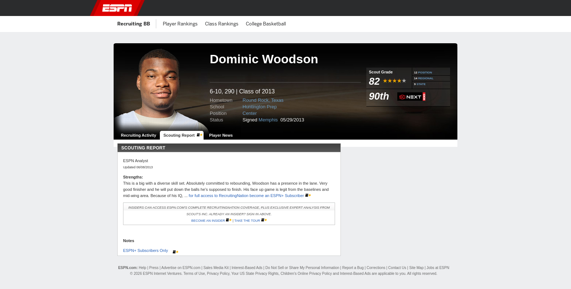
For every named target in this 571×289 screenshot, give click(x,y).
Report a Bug (353, 268)
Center (250, 113)
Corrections (376, 268)
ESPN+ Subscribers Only (146, 250)
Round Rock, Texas (263, 100)
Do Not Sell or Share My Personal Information (302, 268)
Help (142, 268)
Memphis (269, 120)
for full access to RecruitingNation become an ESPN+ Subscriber (247, 195)
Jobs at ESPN (437, 268)
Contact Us (397, 268)
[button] (466, 8)
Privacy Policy (218, 274)
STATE (421, 84)
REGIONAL (425, 78)
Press (154, 268)
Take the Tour (247, 220)
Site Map (416, 268)
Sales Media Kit (215, 268)
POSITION (425, 72)
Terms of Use (194, 274)
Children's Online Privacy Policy (306, 274)
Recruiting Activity (138, 135)
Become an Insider (208, 220)
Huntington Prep (260, 106)
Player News (221, 135)
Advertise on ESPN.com (180, 268)
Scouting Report (179, 135)
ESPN (117, 8)
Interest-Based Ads (247, 268)
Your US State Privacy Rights (255, 274)
